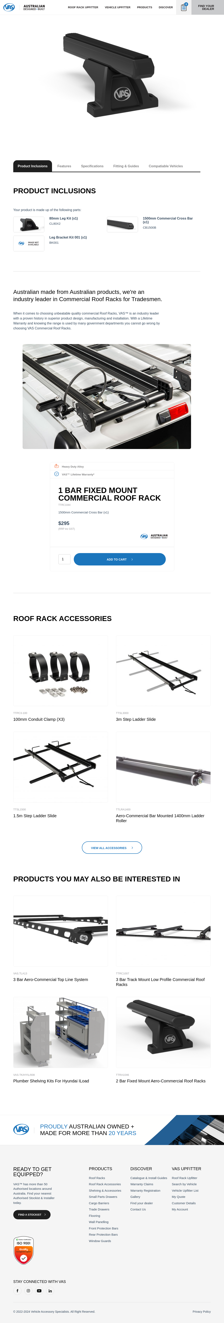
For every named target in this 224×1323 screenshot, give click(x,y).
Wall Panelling (99, 1222)
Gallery (135, 1196)
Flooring (94, 1215)
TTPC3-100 (20, 713)
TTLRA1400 (123, 809)
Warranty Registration (145, 1190)
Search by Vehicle (184, 1184)
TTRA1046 (122, 1074)
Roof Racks (97, 1178)
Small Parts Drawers (103, 1196)
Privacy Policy (202, 1311)
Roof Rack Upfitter (184, 1178)
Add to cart (117, 559)
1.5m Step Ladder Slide (35, 816)
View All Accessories (108, 848)
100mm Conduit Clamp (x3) (39, 719)
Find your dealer (206, 7)
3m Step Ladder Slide (136, 719)
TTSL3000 (122, 713)
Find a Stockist (29, 1214)
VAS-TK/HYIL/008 (24, 1074)
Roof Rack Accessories (105, 1184)
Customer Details (184, 1203)
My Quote (178, 1196)
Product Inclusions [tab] (33, 166)
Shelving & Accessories (105, 1190)
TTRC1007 (122, 973)
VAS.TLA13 (20, 973)
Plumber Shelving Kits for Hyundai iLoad (51, 1081)
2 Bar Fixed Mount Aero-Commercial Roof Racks (161, 1081)
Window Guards (100, 1241)
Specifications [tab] (92, 166)
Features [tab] (64, 166)
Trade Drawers (99, 1209)
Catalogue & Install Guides (148, 1178)
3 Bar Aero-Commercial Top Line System (50, 979)
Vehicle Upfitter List (185, 1190)
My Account (180, 1209)
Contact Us (138, 1209)
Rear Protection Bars (103, 1234)
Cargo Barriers (99, 1203)
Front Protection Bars (103, 1228)
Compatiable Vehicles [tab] (166, 166)
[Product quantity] (64, 559)
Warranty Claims (141, 1184)
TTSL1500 (19, 809)
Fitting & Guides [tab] (126, 166)
